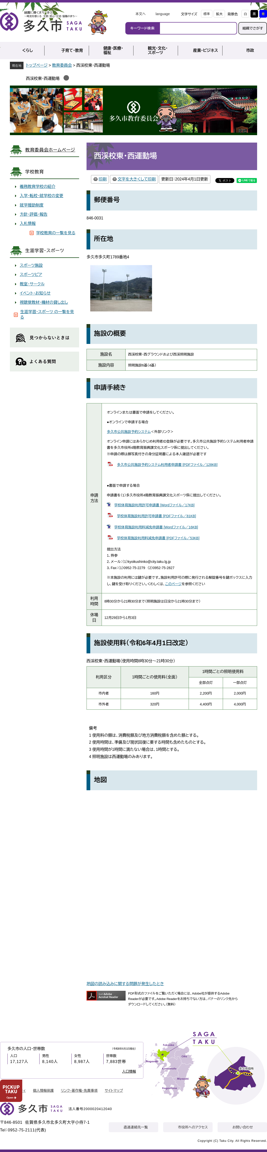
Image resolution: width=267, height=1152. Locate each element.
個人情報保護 (43, 1090)
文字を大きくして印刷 (137, 179)
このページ (173, 584)
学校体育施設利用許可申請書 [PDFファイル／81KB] (156, 516)
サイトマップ (114, 1090)
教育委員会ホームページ (50, 150)
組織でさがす (252, 28)
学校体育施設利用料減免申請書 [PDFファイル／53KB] (158, 538)
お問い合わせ (242, 1127)
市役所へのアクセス (193, 1127)
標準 (206, 14)
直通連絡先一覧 (136, 1127)
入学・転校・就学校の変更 (41, 196)
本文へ (140, 14)
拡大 (219, 14)
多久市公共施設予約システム (129, 432)
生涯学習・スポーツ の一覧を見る (47, 314)
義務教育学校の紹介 (37, 186)
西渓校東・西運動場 (43, 78)
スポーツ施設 (31, 265)
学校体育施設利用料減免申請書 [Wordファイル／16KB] (156, 527)
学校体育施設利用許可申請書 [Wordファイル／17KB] (154, 505)
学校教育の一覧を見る (55, 233)
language (163, 14)
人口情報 (129, 1071)
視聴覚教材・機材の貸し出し (44, 302)
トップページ (36, 65)
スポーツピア (31, 275)
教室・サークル (32, 284)
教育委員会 (62, 65)
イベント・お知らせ (35, 293)
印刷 (103, 179)
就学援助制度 (32, 205)
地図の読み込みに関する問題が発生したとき (125, 984)
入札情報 (28, 223)
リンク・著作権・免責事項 (79, 1090)
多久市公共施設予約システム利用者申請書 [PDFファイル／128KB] (167, 465)
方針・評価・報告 (33, 214)
